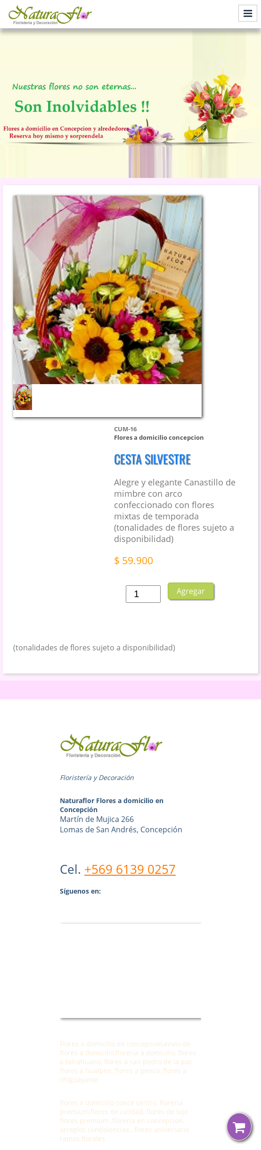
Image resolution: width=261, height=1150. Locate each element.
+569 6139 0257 (130, 869)
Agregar (191, 591)
